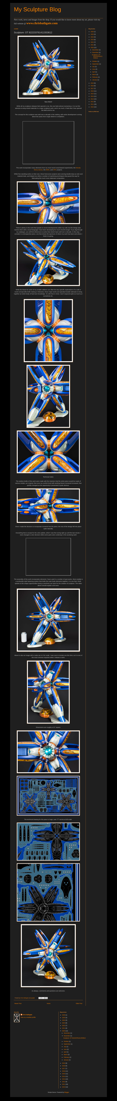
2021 (92, 45)
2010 (92, 107)
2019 (92, 83)
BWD (47, 170)
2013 (92, 99)
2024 (92, 37)
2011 (92, 104)
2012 (92, 101)
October (94, 61)
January (94, 80)
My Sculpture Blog (37, 9)
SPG (54, 170)
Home (48, 1003)
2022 (92, 42)
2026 (92, 31)
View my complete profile (28, 1017)
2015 (92, 93)
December (95, 50)
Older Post (79, 1003)
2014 (92, 96)
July (93, 66)
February (95, 77)
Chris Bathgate (27, 1014)
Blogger (66, 1092)
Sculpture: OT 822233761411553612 (97, 56)
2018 (92, 86)
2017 (92, 88)
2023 (92, 39)
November (95, 52)
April (93, 72)
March (94, 74)
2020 (92, 47)
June (93, 69)
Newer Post (17, 1003)
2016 (92, 91)
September (95, 64)
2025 (92, 34)
